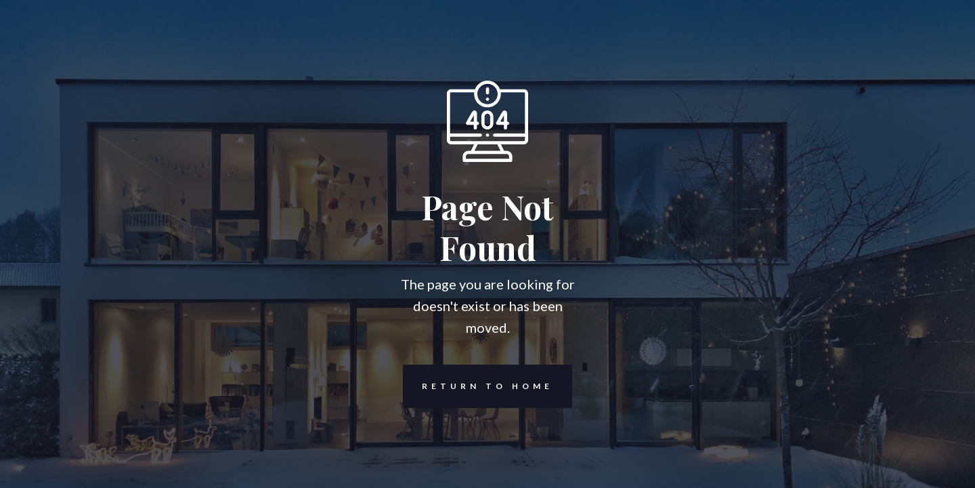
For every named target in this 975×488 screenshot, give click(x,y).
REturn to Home (478, 386)
